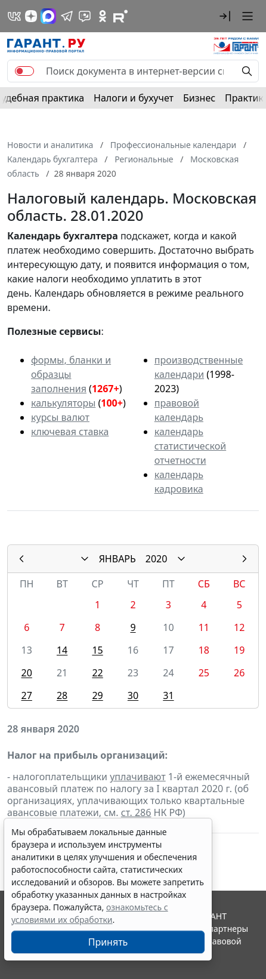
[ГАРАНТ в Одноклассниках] (102, 16)
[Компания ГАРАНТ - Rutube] (120, 16)
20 (26, 672)
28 (62, 695)
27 (26, 695)
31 (168, 695)
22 (97, 672)
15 (97, 650)
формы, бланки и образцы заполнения (71, 374)
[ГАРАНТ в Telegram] (67, 16)
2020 (157, 558)
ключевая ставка (70, 431)
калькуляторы (63, 403)
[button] (225, 16)
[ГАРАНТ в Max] (48, 16)
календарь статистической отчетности (190, 446)
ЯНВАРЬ (117, 558)
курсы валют (60, 417)
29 (97, 695)
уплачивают (137, 776)
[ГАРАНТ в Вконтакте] (14, 16)
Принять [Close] (108, 942)
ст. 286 (136, 812)
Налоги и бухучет (134, 97)
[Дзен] (31, 16)
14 (62, 650)
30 (133, 695)
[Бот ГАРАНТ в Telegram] (85, 16)
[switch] (24, 71)
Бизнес (199, 97)
